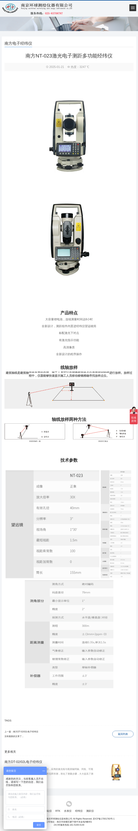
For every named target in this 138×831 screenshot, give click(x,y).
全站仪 (48, 810)
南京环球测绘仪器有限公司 (59, 819)
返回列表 (123, 734)
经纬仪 (79, 810)
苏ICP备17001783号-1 (103, 819)
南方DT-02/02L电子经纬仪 (25, 731)
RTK (57, 810)
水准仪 (68, 810)
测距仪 (90, 810)
